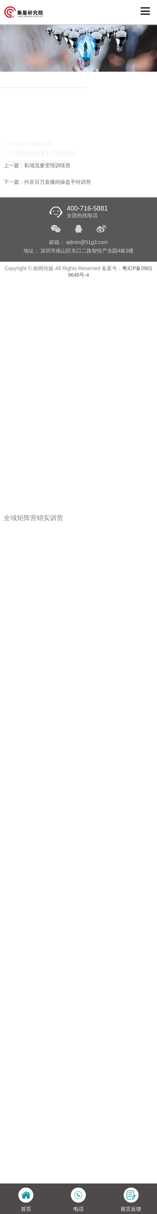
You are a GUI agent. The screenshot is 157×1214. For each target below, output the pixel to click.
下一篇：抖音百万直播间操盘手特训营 (47, 182)
